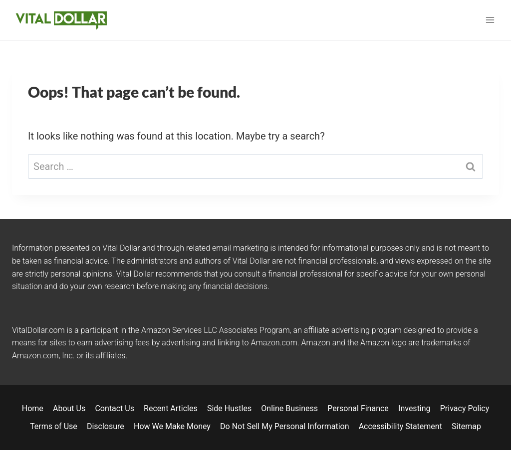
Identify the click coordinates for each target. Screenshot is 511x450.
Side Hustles (229, 408)
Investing (414, 408)
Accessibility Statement (400, 426)
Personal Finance (358, 408)
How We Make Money (172, 426)
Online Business (289, 408)
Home (32, 408)
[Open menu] (490, 19)
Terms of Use (53, 426)
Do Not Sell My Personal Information (284, 426)
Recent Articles (171, 408)
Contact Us (114, 408)
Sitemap (466, 426)
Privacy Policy (465, 408)
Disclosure (105, 426)
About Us (69, 408)
